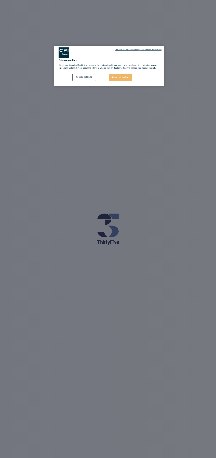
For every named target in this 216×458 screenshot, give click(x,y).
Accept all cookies (121, 77)
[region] (109, 66)
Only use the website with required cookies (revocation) (138, 50)
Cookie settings (84, 77)
